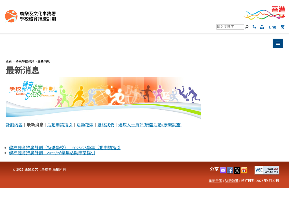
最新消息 (44, 61)
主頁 (9, 61)
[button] (144, 44)
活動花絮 (84, 124)
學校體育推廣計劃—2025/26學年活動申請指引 (52, 152)
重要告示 (215, 180)
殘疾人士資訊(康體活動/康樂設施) (150, 124)
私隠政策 (231, 180)
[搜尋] (230, 27)
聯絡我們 (105, 124)
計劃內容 (14, 124)
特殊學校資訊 (25, 61)
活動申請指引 (60, 124)
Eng (272, 27)
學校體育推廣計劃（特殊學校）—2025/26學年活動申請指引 (65, 147)
